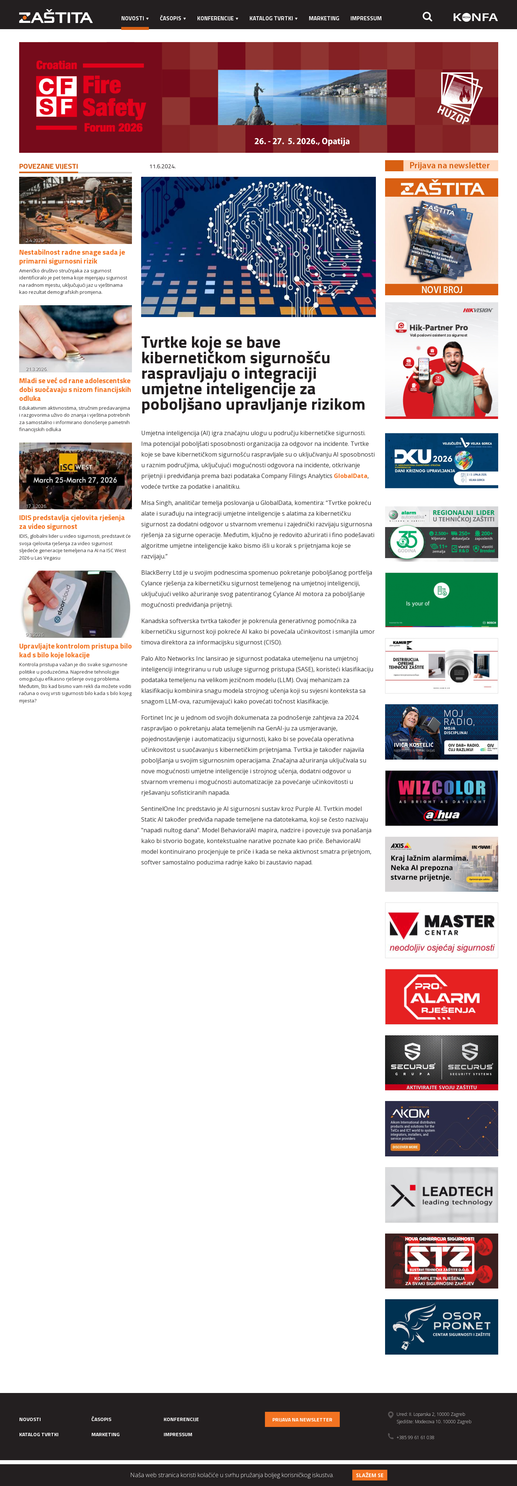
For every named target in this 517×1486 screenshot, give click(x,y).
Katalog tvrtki (273, 18)
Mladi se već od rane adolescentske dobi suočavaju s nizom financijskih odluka (75, 389)
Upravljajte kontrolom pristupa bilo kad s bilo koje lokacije (75, 650)
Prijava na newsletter (302, 1419)
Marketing (324, 18)
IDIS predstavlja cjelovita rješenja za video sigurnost (72, 522)
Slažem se (370, 1475)
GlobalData (350, 476)
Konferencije (217, 18)
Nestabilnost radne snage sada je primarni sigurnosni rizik (72, 256)
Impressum (366, 18)
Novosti (135, 18)
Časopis (173, 18)
